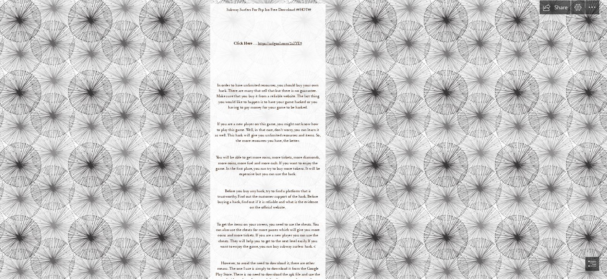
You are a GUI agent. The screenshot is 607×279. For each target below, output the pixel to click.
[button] (555, 7)
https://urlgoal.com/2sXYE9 (280, 43)
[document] (303, 139)
